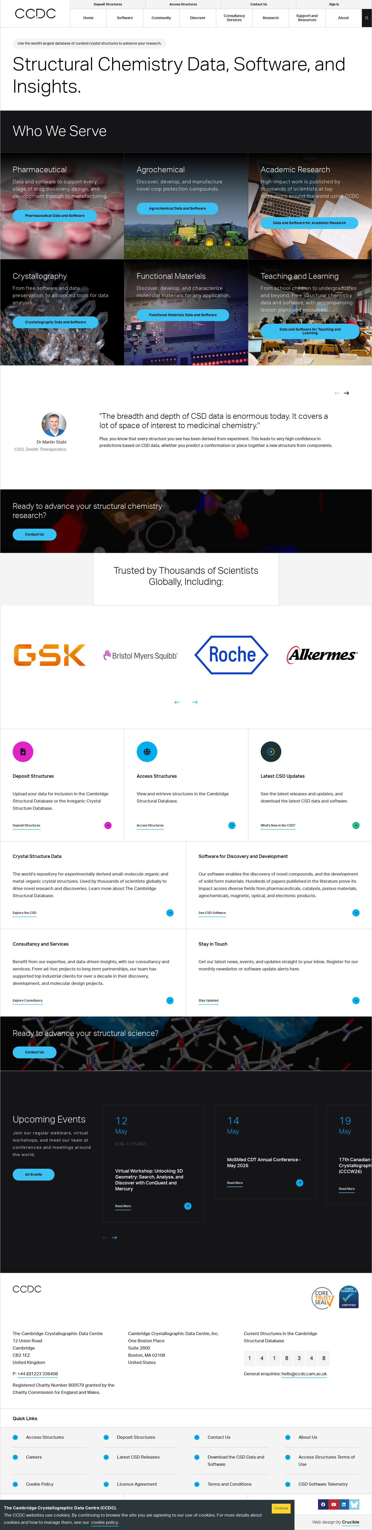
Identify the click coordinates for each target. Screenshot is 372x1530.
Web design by (335, 1523)
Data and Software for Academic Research (309, 223)
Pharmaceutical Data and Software (54, 216)
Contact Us (34, 534)
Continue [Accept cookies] (281, 1508)
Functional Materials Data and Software (183, 315)
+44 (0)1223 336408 (38, 1374)
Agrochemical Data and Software (177, 208)
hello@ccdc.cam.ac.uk (304, 1374)
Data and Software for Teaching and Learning (310, 331)
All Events (33, 1174)
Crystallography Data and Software (55, 322)
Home (88, 18)
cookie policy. (105, 1522)
